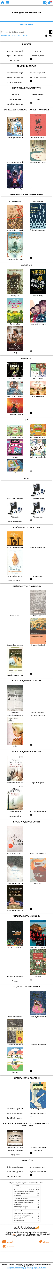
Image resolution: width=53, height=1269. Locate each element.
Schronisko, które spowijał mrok (21, 1207)
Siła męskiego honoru (19, 1220)
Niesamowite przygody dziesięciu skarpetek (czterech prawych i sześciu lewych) (33, 1191)
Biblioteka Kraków (26, 24)
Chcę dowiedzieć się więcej (16, 1268)
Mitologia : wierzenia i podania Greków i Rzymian (26, 1189)
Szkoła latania (17, 1195)
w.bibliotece (9, 1234)
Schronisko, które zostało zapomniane (23, 1215)
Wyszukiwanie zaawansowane (11, 35)
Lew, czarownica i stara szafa (21, 1188)
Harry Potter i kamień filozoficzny (22, 1193)
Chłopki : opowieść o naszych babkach (23, 1202)
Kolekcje (26, 35)
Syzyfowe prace (17, 1218)
